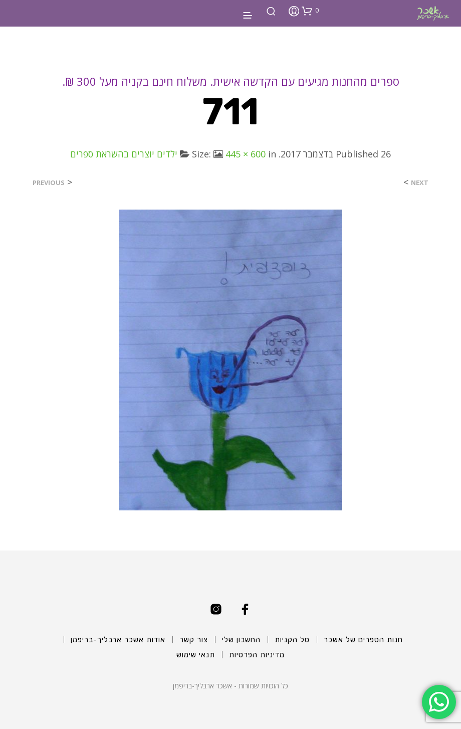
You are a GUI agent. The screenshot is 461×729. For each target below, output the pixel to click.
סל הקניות (292, 639)
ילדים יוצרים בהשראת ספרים (123, 154)
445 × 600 (245, 154)
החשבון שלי (241, 639)
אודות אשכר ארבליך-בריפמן (118, 639)
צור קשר (193, 639)
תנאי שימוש (195, 654)
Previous (49, 182)
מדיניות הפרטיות (257, 654)
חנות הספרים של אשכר (363, 639)
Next (419, 182)
